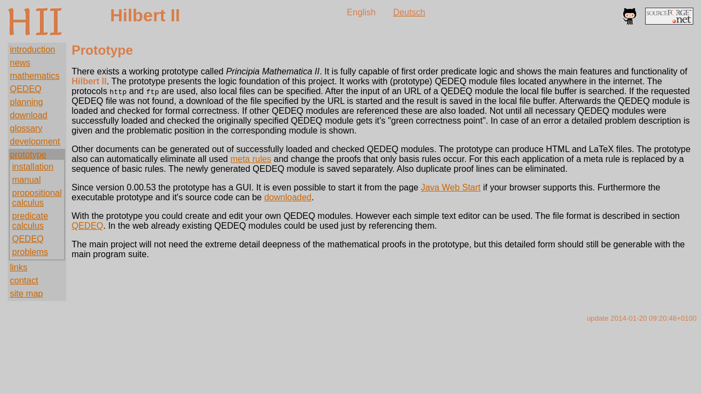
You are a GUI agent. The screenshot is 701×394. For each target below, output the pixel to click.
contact (24, 280)
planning (26, 102)
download (29, 115)
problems (30, 252)
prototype (28, 154)
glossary (26, 128)
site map (26, 293)
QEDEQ (26, 89)
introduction (32, 49)
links (18, 267)
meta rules (251, 159)
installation (33, 166)
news (20, 62)
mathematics (35, 75)
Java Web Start (450, 187)
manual (26, 179)
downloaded (287, 197)
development (35, 141)
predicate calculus (30, 220)
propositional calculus (37, 197)
